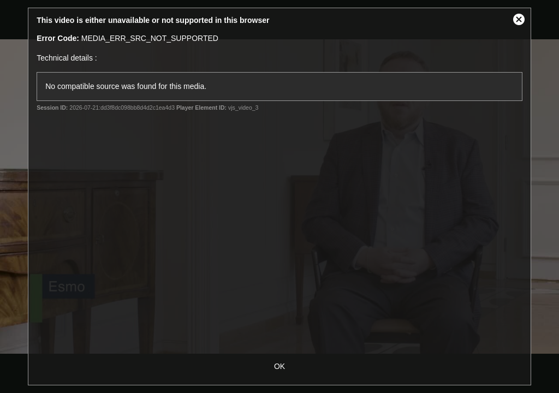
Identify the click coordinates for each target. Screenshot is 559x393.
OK (279, 366)
